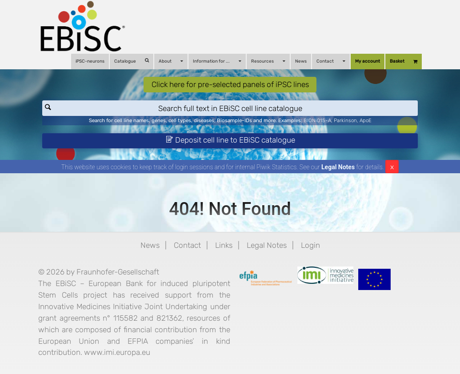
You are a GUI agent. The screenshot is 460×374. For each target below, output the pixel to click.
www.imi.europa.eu (117, 352)
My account (367, 61)
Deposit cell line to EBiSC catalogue (230, 139)
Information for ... (217, 61)
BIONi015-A (317, 120)
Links (223, 245)
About (171, 61)
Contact (330, 61)
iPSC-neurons (90, 61)
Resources (268, 61)
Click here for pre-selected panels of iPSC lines (230, 84)
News (301, 61)
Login (310, 245)
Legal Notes (338, 167)
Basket (403, 61)
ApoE (366, 120)
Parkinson (345, 120)
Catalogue (131, 61)
